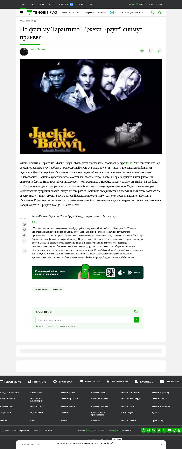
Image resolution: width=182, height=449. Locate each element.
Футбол (155, 412)
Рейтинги (102, 12)
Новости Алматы (69, 393)
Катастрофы (127, 412)
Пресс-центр (157, 421)
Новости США (37, 407)
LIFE (32, 4)
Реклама (159, 4)
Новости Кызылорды (131, 398)
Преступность (36, 412)
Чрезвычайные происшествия (98, 413)
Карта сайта (36, 393)
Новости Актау (7, 407)
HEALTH (66, 4)
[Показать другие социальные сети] (24, 241)
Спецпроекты (88, 12)
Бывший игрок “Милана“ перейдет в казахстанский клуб (85, 443)
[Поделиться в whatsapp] (24, 224)
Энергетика (5, 412)
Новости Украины (99, 407)
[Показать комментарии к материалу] (24, 251)
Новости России (68, 407)
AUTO (52, 4)
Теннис (3, 421)
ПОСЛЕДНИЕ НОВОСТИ (30, 445)
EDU (92, 4)
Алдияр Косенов (37, 49)
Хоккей (64, 421)
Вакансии (37, 430)
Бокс (32, 421)
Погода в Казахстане (9, 393)
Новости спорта (128, 421)
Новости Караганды (161, 393)
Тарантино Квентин (41, 290)
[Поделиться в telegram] (24, 230)
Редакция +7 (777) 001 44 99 (140, 4)
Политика (95, 421)
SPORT (42, 4)
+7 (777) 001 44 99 (96, 430)
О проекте (4, 430)
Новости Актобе (7, 398)
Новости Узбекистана (162, 407)
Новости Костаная (99, 398)
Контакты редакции (20, 430)
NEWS (23, 4)
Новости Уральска (69, 398)
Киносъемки (57, 290)
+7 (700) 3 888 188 (125, 430)
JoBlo (129, 163)
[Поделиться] (159, 50)
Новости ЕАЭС (128, 407)
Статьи (76, 12)
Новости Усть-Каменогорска (37, 399)
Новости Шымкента (130, 393)
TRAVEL (81, 4)
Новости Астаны (98, 393)
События (65, 412)
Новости (66, 12)
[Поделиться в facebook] (24, 236)
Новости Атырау (159, 398)
